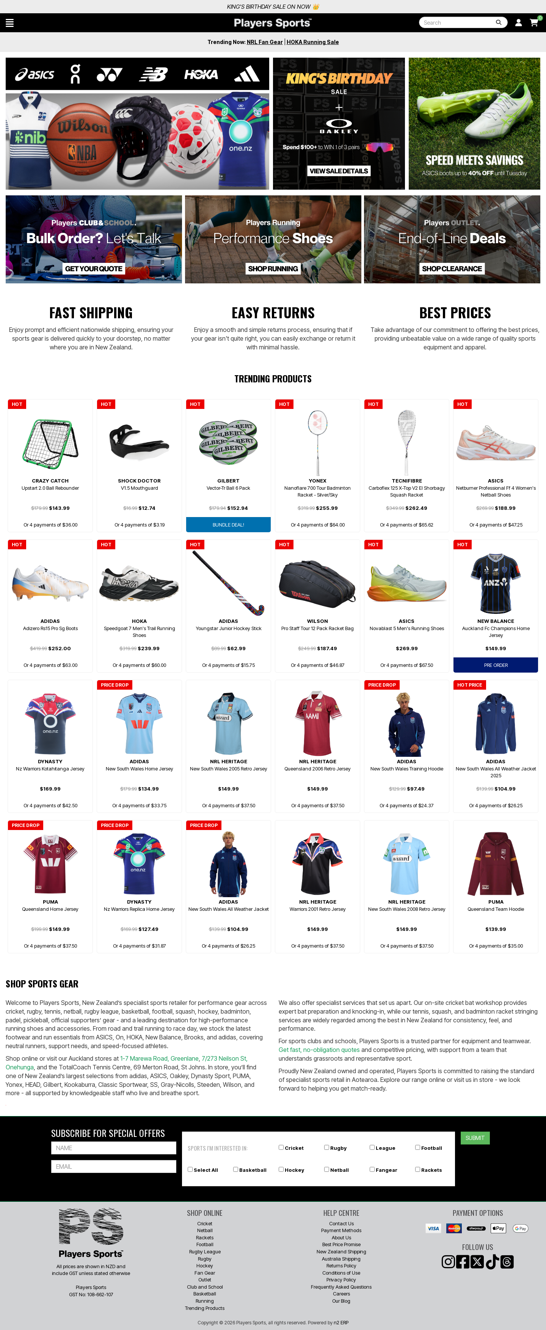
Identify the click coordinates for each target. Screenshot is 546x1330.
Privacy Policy (341, 1280)
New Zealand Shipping (341, 1251)
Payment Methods (341, 1230)
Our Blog (341, 1301)
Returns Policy (341, 1265)
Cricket (294, 1148)
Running (205, 1301)
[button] (10, 22)
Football (431, 1148)
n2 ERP (341, 1322)
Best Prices (455, 312)
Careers (341, 1294)
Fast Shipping (91, 312)
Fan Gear (205, 1273)
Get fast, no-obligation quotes (319, 1049)
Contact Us (341, 1223)
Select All (206, 1170)
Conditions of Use (341, 1273)
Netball (339, 1170)
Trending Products (204, 1308)
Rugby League (205, 1251)
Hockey (294, 1170)
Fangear (386, 1170)
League (385, 1148)
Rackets (431, 1170)
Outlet (204, 1280)
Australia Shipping (341, 1259)
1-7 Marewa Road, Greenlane (159, 1058)
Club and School (205, 1287)
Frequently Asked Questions (341, 1287)
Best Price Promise (341, 1244)
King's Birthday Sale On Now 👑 (452, 6)
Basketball (253, 1170)
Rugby (338, 1148)
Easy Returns (273, 312)
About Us (341, 1237)
